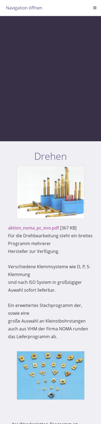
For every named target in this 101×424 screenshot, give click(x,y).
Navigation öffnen (24, 8)
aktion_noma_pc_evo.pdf (33, 228)
